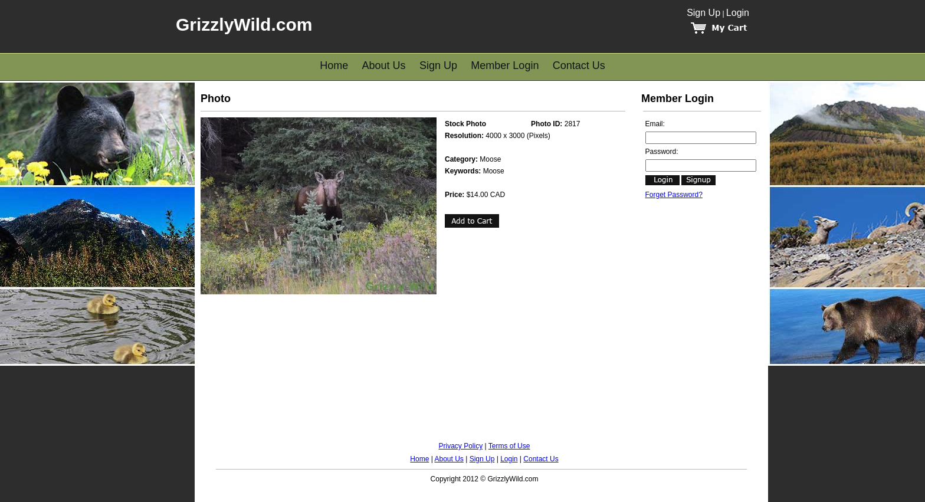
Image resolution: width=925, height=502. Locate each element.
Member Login (505, 65)
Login (737, 13)
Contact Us (579, 65)
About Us (384, 65)
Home (334, 65)
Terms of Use (509, 446)
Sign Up (703, 13)
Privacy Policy (461, 446)
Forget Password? (674, 195)
